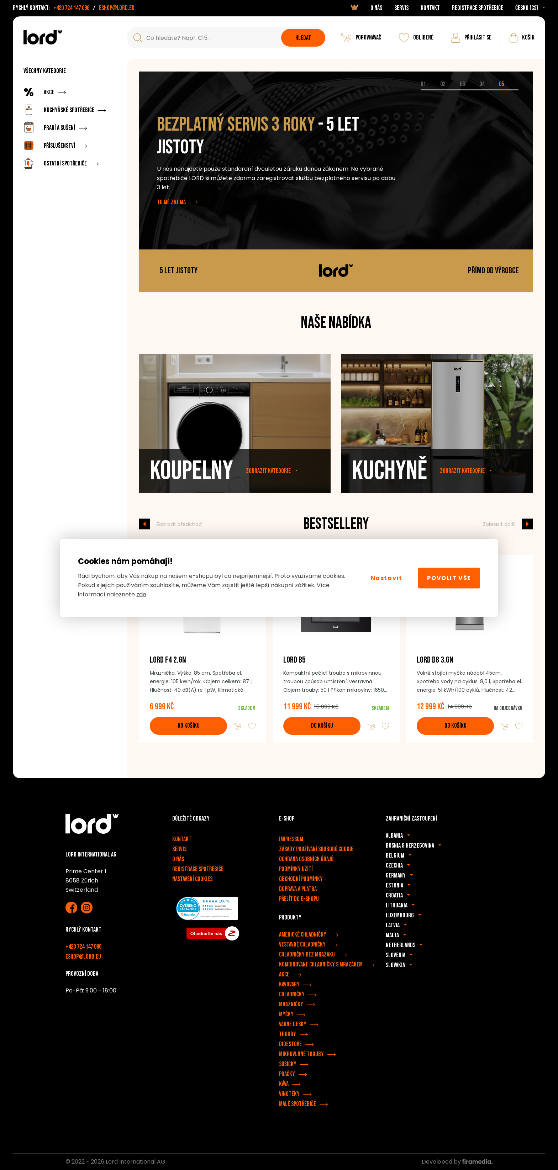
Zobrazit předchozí (179, 523)
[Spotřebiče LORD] (42, 37)
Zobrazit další (499, 523)
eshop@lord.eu (117, 8)
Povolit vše (449, 578)
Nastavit (386, 578)
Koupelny (191, 485)
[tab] (430, 89)
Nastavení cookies (192, 879)
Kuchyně (389, 485)
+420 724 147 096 (71, 8)
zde (141, 594)
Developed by (457, 1162)
